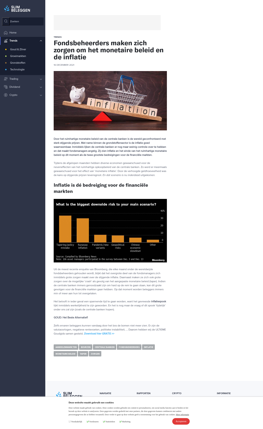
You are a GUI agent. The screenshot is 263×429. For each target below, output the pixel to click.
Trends (23, 41)
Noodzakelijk (76, 421)
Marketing (126, 421)
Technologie (17, 69)
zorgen (95, 353)
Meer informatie (182, 414)
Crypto (23, 95)
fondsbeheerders (129, 347)
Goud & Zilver (18, 49)
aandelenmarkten (66, 347)
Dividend (23, 87)
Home (10, 33)
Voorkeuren (94, 421)
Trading (23, 79)
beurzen (86, 347)
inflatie (148, 347)
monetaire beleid (65, 353)
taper (83, 353)
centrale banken (105, 347)
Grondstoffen (17, 63)
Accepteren (181, 421)
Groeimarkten (18, 56)
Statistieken (110, 421)
